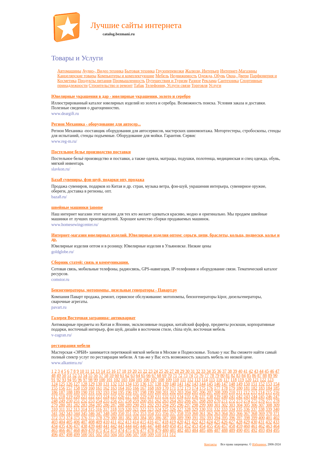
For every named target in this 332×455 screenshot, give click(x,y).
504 (113, 434)
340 (276, 409)
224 (106, 396)
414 (135, 422)
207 (210, 392)
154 (276, 384)
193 (106, 392)
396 (232, 417)
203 (180, 392)
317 (106, 409)
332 (217, 409)
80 (222, 375)
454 (202, 426)
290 (136, 405)
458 (232, 426)
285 (99, 405)
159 (84, 388)
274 (247, 401)
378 (99, 417)
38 (230, 371)
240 (225, 396)
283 (84, 405)
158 (77, 388)
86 (254, 375)
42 (251, 371)
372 (54, 417)
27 (171, 371)
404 (62, 422)
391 (195, 417)
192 (99, 392)
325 (165, 409)
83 (238, 375)
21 (140, 371)
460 (247, 426)
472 (106, 430)
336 (246, 409)
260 (143, 401)
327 (180, 409)
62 (127, 375)
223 (99, 396)
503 (106, 434)
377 (91, 417)
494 (269, 430)
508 (143, 434)
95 (74, 379)
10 (82, 371)
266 (187, 401)
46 (272, 371)
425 (217, 422)
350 (121, 413)
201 (165, 392)
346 (91, 413)
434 (54, 426)
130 (99, 384)
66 (148, 375)
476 (136, 430)
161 (99, 388)
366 (239, 413)
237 (202, 396)
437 (77, 426)
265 (180, 401)
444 (128, 426)
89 (270, 375)
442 (113, 426)
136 (143, 384)
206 (202, 392)
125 (62, 384)
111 (183, 379)
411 (113, 422)
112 (190, 379)
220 (77, 396)
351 (128, 413)
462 (261, 426)
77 (207, 375)
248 (54, 401)
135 (136, 384)
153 (269, 384)
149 (239, 384)
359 (187, 413)
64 (138, 375)
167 (143, 388)
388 (173, 417)
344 (77, 413)
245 (261, 396)
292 (151, 405)
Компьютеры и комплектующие (126, 76)
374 (69, 417)
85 (249, 375)
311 (62, 409)
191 (91, 392)
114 (205, 379)
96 (80, 379)
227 (128, 396)
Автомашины (69, 71)
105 (139, 379)
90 (275, 375)
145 (210, 384)
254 (99, 401)
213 (254, 392)
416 (150, 422)
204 (187, 392)
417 (158, 422)
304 (239, 405)
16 (113, 371)
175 (202, 388)
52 (74, 375)
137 (151, 384)
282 (77, 405)
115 (212, 379)
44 (261, 371)
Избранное (259, 444)
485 (202, 430)
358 (180, 413)
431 (261, 422)
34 (208, 371)
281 (69, 405)
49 (59, 375)
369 (261, 413)
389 (180, 417)
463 (269, 426)
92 (59, 379)
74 (191, 375)
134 (128, 384)
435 (62, 426)
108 (161, 379)
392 (202, 417)
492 (254, 430)
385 (151, 417)
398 (247, 417)
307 (261, 405)
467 (69, 430)
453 (195, 426)
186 (54, 392)
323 (150, 409)
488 (225, 430)
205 (195, 392)
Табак (139, 85)
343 (69, 413)
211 (239, 392)
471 (99, 430)
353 (143, 413)
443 (121, 426)
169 (158, 388)
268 (202, 401)
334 (231, 409)
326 (172, 409)
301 (217, 405)
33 (203, 371)
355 (158, 413)
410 (106, 422)
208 (217, 392)
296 (180, 405)
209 (225, 392)
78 (212, 375)
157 (69, 388)
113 (197, 379)
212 (246, 392)
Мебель (162, 76)
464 (276, 426)
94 (69, 379)
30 (187, 371)
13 (97, 371)
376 (84, 417)
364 (225, 413)
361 (202, 413)
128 (84, 384)
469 (84, 430)
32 (198, 371)
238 (210, 396)
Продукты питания (94, 80)
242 (239, 396)
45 (266, 371)
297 (187, 405)
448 (158, 426)
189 (77, 392)
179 (232, 388)
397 (239, 417)
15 (108, 371)
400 (261, 417)
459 (239, 426)
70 (170, 375)
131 (106, 384)
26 (166, 371)
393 (210, 417)
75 (196, 375)
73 (186, 375)
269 (210, 401)
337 (254, 409)
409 (99, 422)
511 (165, 434)
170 (165, 388)
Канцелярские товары (76, 76)
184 (269, 388)
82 (233, 375)
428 (239, 422)
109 (168, 379)
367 (247, 413)
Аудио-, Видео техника (102, 71)
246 (269, 396)
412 (121, 422)
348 (106, 413)
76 (201, 375)
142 (187, 384)
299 (202, 405)
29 (182, 371)
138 (158, 384)
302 (225, 405)
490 (239, 430)
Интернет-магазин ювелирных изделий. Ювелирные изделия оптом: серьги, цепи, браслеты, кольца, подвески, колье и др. (165, 237)
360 (195, 413)
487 (217, 430)
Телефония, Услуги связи (167, 85)
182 (254, 388)
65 (143, 375)
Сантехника (228, 80)
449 (165, 426)
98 (90, 379)
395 (225, 417)
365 (232, 413)
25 (161, 371)
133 (121, 384)
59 (112, 375)
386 (158, 417)
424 (209, 422)
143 (195, 384)
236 (195, 396)
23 (150, 371)
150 (247, 384)
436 (69, 426)
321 (135, 409)
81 (228, 375)
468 (77, 430)
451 (180, 426)
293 (158, 405)
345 (84, 413)
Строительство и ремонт (111, 85)
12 (92, 371)
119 (241, 379)
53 (80, 375)
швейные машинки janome (77, 207)
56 (96, 375)
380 (113, 417)
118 (234, 379)
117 (226, 379)
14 (103, 371)
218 (62, 396)
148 (232, 384)
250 (69, 401)
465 (54, 430)
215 (269, 392)
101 (109, 379)
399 (254, 417)
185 (276, 388)
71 (175, 375)
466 (62, 430)
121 (255, 379)
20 (134, 371)
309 (276, 405)
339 (269, 409)
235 (187, 396)
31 (192, 371)
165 (128, 388)
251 (77, 401)
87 (259, 375)
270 (217, 401)
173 (187, 388)
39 (235, 371)
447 (151, 426)
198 (143, 392)
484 (195, 430)
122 (263, 379)
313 (76, 409)
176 (210, 388)
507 (136, 434)
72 (180, 375)
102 (117, 379)
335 (239, 409)
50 (64, 375)
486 (210, 430)
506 (128, 434)
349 (113, 413)
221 (84, 396)
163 (113, 388)
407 (84, 422)
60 (117, 375)
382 (128, 417)
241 (232, 396)
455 (210, 426)
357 (173, 413)
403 (54, 422)
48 (53, 375)
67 (154, 375)
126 (69, 384)
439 (91, 426)
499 (77, 434)
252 (84, 401)
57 (101, 375)
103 (124, 379)
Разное (195, 80)
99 (96, 379)
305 (247, 405)
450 (173, 426)
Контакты (210, 444)
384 (143, 417)
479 (158, 430)
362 (210, 413)
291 (143, 405)
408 (91, 422)
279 (54, 405)
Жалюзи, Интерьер (202, 71)
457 (225, 426)
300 (210, 405)
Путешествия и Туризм (167, 80)
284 (91, 405)
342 (62, 413)
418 (165, 422)
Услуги (215, 85)
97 (85, 379)
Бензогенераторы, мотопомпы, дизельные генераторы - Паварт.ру (114, 290)
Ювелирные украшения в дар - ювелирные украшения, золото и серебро (120, 96)
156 (62, 388)
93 (64, 379)
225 (113, 396)
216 (276, 392)
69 (164, 375)
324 (158, 409)
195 (121, 392)
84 (243, 375)
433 (276, 422)
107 (154, 379)
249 (62, 401)
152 (261, 384)
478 (151, 430)
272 (232, 401)
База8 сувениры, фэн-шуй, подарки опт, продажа (97, 179)
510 (158, 434)
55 (90, 375)
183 (261, 388)
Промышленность (129, 80)
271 (225, 401)
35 (214, 371)
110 (176, 379)
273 (239, 401)
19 (129, 371)
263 (165, 401)
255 (106, 401)
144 (202, 384)
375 (77, 417)
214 (261, 392)
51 (69, 375)
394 (217, 417)
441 (106, 426)
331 (209, 409)
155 (54, 388)
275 (254, 401)
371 (276, 413)
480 (165, 430)
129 (91, 384)
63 (133, 375)
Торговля (199, 85)
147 (225, 384)
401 (269, 417)
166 (136, 388)
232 (165, 396)
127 (77, 384)
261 (151, 401)
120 (248, 379)
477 (143, 430)
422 (195, 422)
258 (128, 401)
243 (247, 396)
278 (276, 401)
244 (254, 396)
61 (122, 375)
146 (217, 384)
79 (217, 375)
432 (269, 422)
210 (232, 392)
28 (177, 371)
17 (119, 371)
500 (84, 434)
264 (173, 401)
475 (128, 430)
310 (54, 409)
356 (165, 413)
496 (54, 434)
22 (145, 371)
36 (219, 371)
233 (173, 396)
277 (269, 401)
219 (69, 396)
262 (158, 401)
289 (128, 405)
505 (121, 434)
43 (256, 371)
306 (254, 405)
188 (69, 392)
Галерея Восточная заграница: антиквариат (93, 318)
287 (113, 405)
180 (239, 388)
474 (121, 430)
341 (54, 413)
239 (217, 396)
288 (121, 405)
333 (224, 409)
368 (254, 413)
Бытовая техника (140, 71)
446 (143, 426)
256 (113, 401)
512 (172, 434)
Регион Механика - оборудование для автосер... (96, 124)
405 (69, 422)
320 (128, 409)
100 (102, 379)
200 (158, 392)
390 (187, 417)
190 (84, 392)
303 (232, 405)
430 (254, 422)
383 (136, 417)
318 (113, 409)
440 (99, 426)
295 (173, 405)
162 (106, 388)
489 (232, 430)
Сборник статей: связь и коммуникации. (90, 262)
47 (277, 371)
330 (202, 409)
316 (98, 409)
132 (113, 384)
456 (217, 426)
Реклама (209, 80)
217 (54, 396)
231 (158, 396)
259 (136, 401)
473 (113, 430)
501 (91, 434)
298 (195, 405)
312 (69, 409)
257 (121, 401)
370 (269, 413)
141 (180, 384)
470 (91, 430)
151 (254, 384)
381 (121, 417)
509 (151, 434)
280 (62, 405)
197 (136, 392)
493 (261, 430)
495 (276, 430)
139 (165, 384)
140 (173, 384)
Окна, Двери (237, 76)
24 (156, 371)
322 (143, 409)
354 (151, 413)
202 (173, 392)
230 (151, 396)
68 (159, 375)
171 (173, 388)
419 (172, 422)
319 (121, 409)
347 (99, 413)
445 (136, 426)
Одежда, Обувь (211, 76)
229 (143, 396)
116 (219, 379)
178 (225, 388)
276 (261, 401)
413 (128, 422)
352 (136, 413)
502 (99, 434)
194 (113, 392)
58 (106, 375)
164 (121, 388)
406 (77, 422)
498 (69, 434)
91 (53, 379)
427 (231, 422)
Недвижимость (183, 76)
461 (254, 426)
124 (54, 384)
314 (84, 409)
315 (91, 409)
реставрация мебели (70, 345)
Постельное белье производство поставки (91, 152)
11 (87, 371)
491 (247, 430)
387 (165, 417)
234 (180, 396)
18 (124, 371)
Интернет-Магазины (238, 71)
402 (276, 417)
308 (269, 405)
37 (224, 371)
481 (173, 430)
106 (146, 379)
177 (217, 388)
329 (195, 409)
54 (85, 375)
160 (91, 388)
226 (121, 396)
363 (217, 413)
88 (265, 375)
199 (151, 392)
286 (106, 405)
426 (224, 422)
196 (128, 392)
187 (62, 392)
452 (187, 426)
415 (143, 422)
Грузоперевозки (170, 71)
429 (246, 422)
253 (91, 401)
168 (151, 388)
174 (195, 388)
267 (195, 401)
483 (187, 430)
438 (84, 426)
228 (136, 396)
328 (187, 409)
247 (276, 396)
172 (180, 388)
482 (180, 430)
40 (240, 371)
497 (62, 434)
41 (245, 371)
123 (270, 379)
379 (106, 417)
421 (187, 422)
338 (261, 409)
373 (62, 417)
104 (132, 379)
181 (247, 388)
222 (91, 396)
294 (165, 405)
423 (202, 422)
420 (180, 422)
